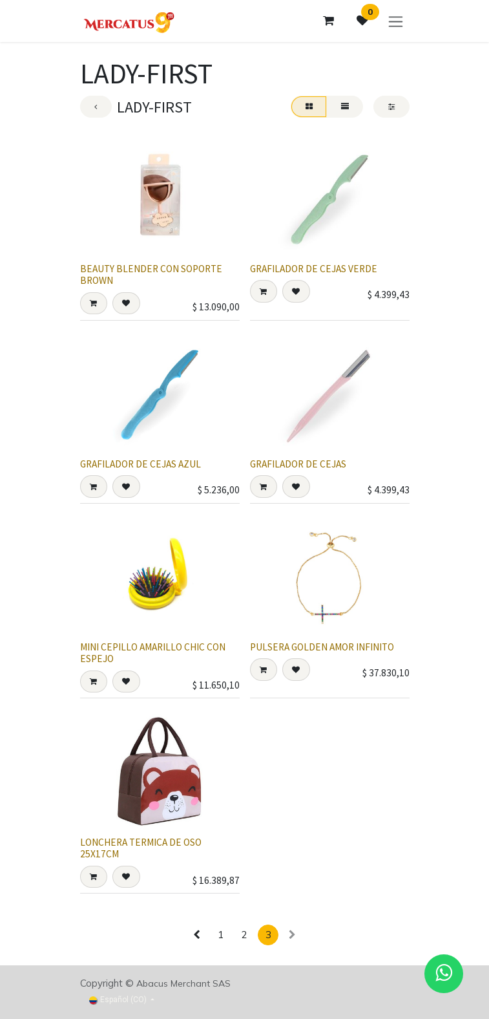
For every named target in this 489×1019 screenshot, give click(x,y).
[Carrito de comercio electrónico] (329, 20)
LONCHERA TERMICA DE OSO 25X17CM (141, 848)
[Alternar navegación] (396, 21)
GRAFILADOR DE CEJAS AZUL (140, 464)
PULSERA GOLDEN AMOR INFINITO (322, 647)
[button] (93, 304)
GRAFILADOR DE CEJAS (298, 464)
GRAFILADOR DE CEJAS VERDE (313, 269)
